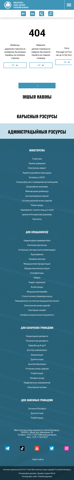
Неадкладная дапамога (37, 336)
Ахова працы (37, 287)
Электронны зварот (37, 168)
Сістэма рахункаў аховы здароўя (37, 201)
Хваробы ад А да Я (37, 345)
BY (15, 65)
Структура (37, 159)
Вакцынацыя (37, 355)
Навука (37, 278)
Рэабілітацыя (37, 373)
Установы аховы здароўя (37, 369)
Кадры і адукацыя (37, 282)
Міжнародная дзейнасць (37, 191)
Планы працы (37, 205)
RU (41, 65)
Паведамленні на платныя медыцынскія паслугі (37, 301)
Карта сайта (38, 459)
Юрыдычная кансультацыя (37, 268)
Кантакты (37, 219)
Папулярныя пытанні (37, 387)
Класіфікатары (37, 273)
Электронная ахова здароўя (37, 305)
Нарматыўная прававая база (37, 240)
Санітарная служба (37, 310)
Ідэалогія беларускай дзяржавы (37, 214)
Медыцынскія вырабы (37, 292)
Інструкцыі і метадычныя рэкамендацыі (37, 250)
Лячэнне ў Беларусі (37, 408)
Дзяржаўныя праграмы (37, 187)
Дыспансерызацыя (37, 364)
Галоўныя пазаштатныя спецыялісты (37, 315)
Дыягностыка (37, 359)
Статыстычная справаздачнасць (37, 296)
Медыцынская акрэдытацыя (37, 264)
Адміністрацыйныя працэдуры (37, 173)
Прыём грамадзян (37, 163)
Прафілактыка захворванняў (37, 383)
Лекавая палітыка (37, 259)
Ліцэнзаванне (37, 254)
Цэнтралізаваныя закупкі (37, 196)
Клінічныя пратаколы (37, 245)
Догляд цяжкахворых (37, 350)
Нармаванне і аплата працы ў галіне (37, 210)
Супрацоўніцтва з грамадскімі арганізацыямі (37, 182)
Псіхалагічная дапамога (37, 341)
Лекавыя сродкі (37, 378)
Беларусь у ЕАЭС (37, 177)
